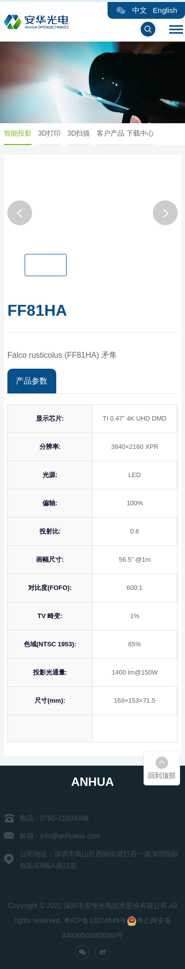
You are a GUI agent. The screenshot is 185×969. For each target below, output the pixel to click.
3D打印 (53, 133)
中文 (139, 10)
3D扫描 (83, 133)
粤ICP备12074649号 (95, 920)
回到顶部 (162, 775)
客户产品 (114, 133)
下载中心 (144, 133)
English (165, 10)
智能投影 (22, 133)
